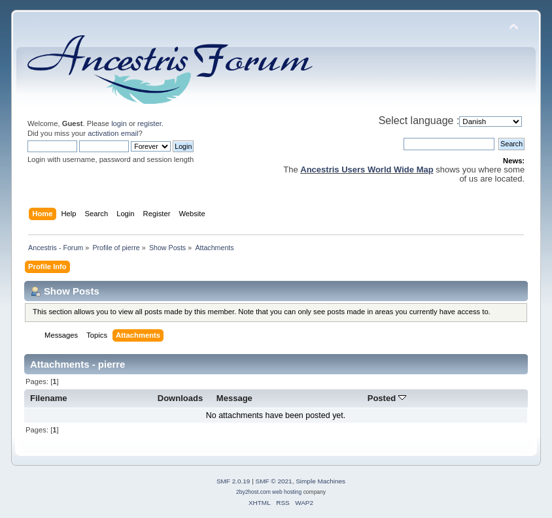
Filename (48, 398)
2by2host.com (253, 492)
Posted (387, 398)
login (119, 123)
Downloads (180, 398)
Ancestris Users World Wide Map (366, 169)
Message (234, 398)
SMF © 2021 (274, 481)
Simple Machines (320, 481)
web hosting (287, 492)
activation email (113, 133)
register (149, 123)
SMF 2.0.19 (233, 481)
